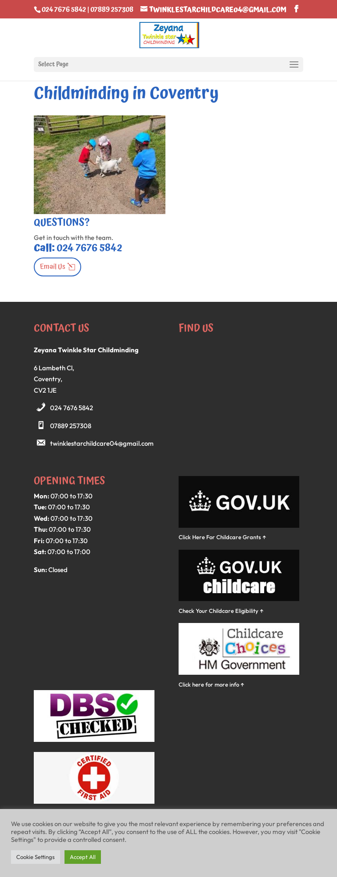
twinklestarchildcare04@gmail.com (102, 443)
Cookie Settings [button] (35, 856)
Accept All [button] (83, 856)
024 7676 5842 (71, 408)
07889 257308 (70, 426)
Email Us (52, 267)
